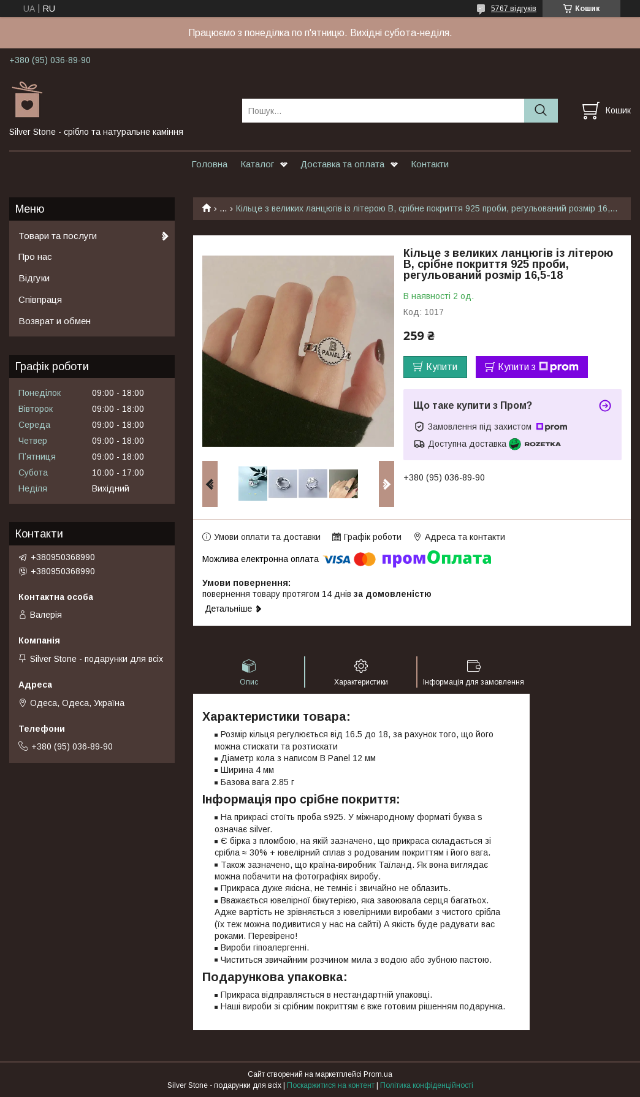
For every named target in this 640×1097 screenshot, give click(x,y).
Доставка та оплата (342, 164)
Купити (441, 367)
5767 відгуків (513, 8)
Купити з (538, 367)
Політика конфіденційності (426, 1085)
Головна (209, 164)
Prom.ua (378, 1074)
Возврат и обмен (54, 321)
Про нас (35, 256)
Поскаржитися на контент (331, 1085)
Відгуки (34, 278)
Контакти (430, 164)
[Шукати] (541, 111)
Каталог (257, 164)
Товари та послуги (57, 235)
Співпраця (40, 299)
